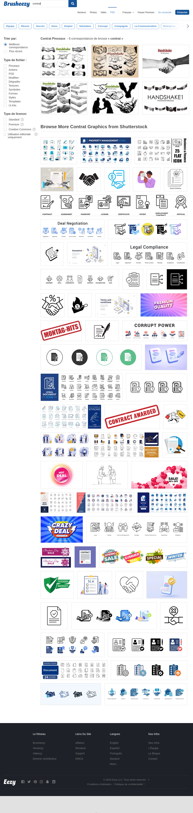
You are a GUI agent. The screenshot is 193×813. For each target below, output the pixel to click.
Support (80, 753)
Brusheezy (39, 742)
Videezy (37, 753)
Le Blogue (154, 753)
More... (114, 763)
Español (114, 748)
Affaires (79, 742)
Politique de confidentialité (129, 784)
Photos (93, 12)
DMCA (79, 758)
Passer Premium (146, 12)
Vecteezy (38, 748)
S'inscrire (182, 12)
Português (116, 753)
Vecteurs (81, 12)
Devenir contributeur (45, 758)
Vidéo (103, 12)
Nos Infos (153, 742)
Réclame (80, 748)
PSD (112, 12)
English (114, 742)
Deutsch (114, 758)
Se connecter (165, 12)
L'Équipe (153, 748)
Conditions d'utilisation (99, 784)
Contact (152, 758)
